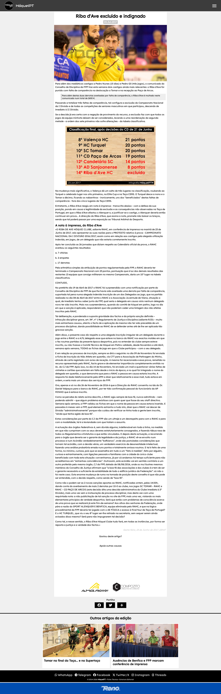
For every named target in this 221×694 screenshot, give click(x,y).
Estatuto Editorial (126, 679)
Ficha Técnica (112, 679)
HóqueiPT (102, 679)
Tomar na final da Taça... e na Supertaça (72, 660)
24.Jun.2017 (110, 22)
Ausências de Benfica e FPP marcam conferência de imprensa (138, 662)
